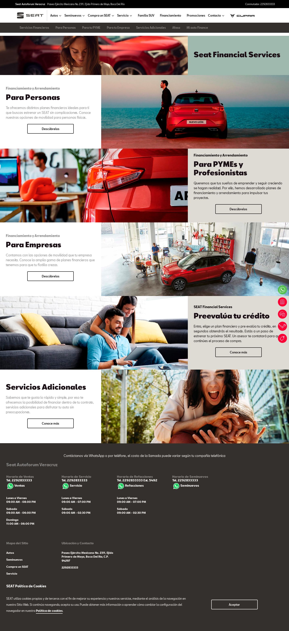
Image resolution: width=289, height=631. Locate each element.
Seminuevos (185, 485)
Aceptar (234, 604)
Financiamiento (170, 15)
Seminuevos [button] (72, 15)
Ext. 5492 (150, 480)
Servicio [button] (123, 15)
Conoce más (238, 352)
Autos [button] (54, 15)
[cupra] (242, 15)
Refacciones (130, 485)
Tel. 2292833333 (19, 480)
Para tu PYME (91, 27)
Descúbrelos (50, 129)
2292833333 (70, 567)
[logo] (32, 15)
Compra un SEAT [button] (99, 15)
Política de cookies (49, 610)
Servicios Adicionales (151, 27)
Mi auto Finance (197, 27)
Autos (10, 552)
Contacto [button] (214, 15)
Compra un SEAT (17, 566)
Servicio (72, 485)
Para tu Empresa (118, 27)
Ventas (15, 485)
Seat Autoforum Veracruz (30, 4)
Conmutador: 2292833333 (260, 4)
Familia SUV (146, 15)
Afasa (176, 27)
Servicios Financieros (34, 27)
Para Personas (66, 27)
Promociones (196, 15)
